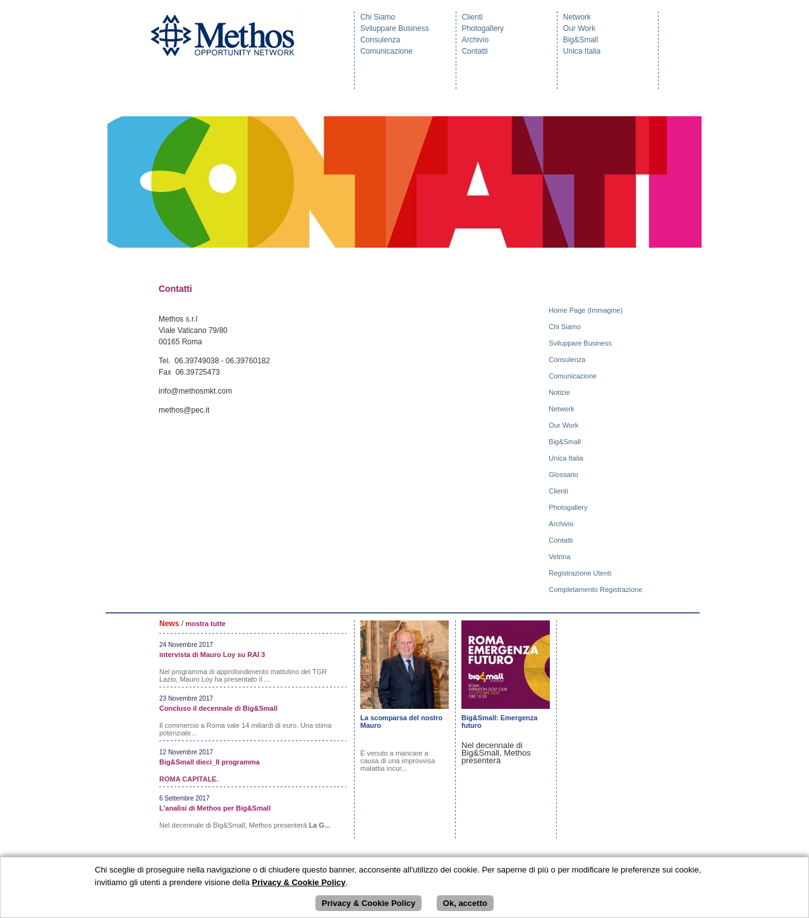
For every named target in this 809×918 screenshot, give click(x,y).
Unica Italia (581, 51)
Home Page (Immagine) (586, 310)
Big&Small (580, 39)
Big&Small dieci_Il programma (209, 762)
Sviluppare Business (394, 28)
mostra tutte (205, 623)
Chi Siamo (377, 17)
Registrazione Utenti (581, 573)
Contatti (474, 51)
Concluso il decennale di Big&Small (218, 708)
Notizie (560, 392)
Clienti (471, 17)
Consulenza (380, 39)
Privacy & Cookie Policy (368, 903)
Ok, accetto (465, 903)
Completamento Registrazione (596, 589)
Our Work (579, 28)
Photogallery (482, 28)
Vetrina (560, 556)
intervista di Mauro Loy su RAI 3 (212, 654)
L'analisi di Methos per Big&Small (215, 808)
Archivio (475, 39)
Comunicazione (386, 51)
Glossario (564, 474)
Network (577, 17)
